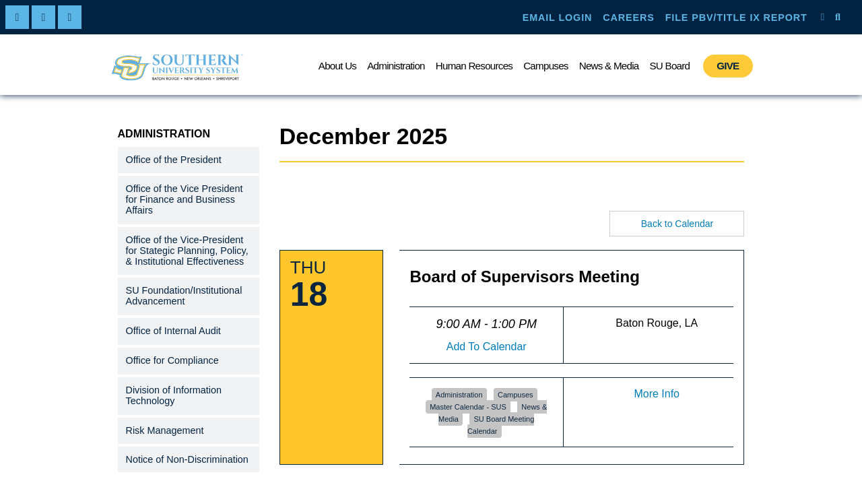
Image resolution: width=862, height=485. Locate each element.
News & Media (609, 65)
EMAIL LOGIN (558, 17)
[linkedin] (69, 17)
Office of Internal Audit (173, 330)
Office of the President (174, 159)
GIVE (728, 65)
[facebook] (17, 17)
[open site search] (838, 17)
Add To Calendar (486, 346)
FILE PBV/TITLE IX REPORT (736, 17)
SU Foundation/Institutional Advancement (184, 295)
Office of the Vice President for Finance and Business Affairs (184, 199)
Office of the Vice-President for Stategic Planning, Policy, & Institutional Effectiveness (187, 250)
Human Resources (474, 65)
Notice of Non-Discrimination (187, 459)
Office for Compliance (172, 360)
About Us (337, 65)
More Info (656, 393)
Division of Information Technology (174, 395)
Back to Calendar (677, 223)
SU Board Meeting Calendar (500, 425)
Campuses (545, 65)
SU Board (669, 65)
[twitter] (43, 17)
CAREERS (628, 17)
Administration (396, 65)
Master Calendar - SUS (468, 407)
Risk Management (165, 430)
